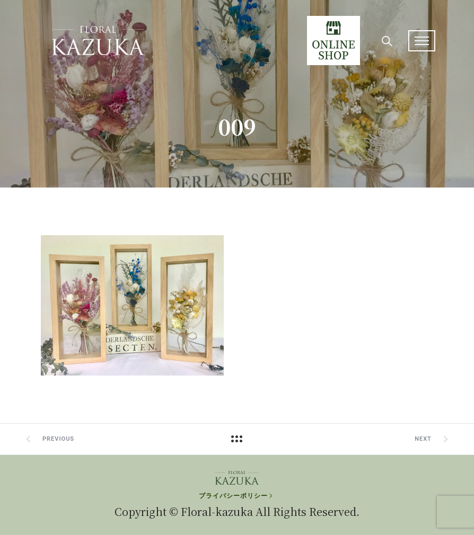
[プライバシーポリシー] (237, 496)
